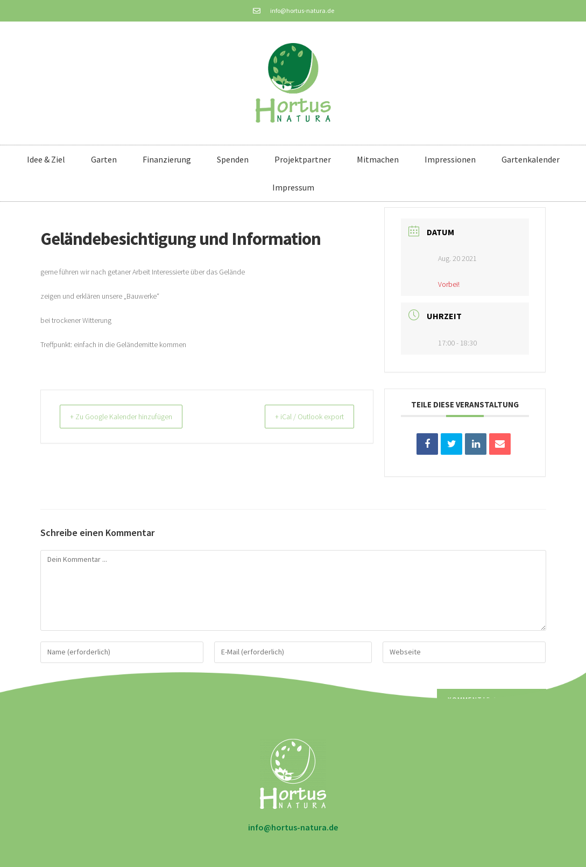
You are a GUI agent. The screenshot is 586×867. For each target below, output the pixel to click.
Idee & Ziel (46, 159)
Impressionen (450, 159)
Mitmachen (378, 159)
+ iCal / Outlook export (301, 416)
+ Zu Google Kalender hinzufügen (130, 416)
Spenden (233, 159)
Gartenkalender (531, 159)
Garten (104, 159)
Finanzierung (167, 159)
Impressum (293, 187)
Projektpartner (302, 159)
